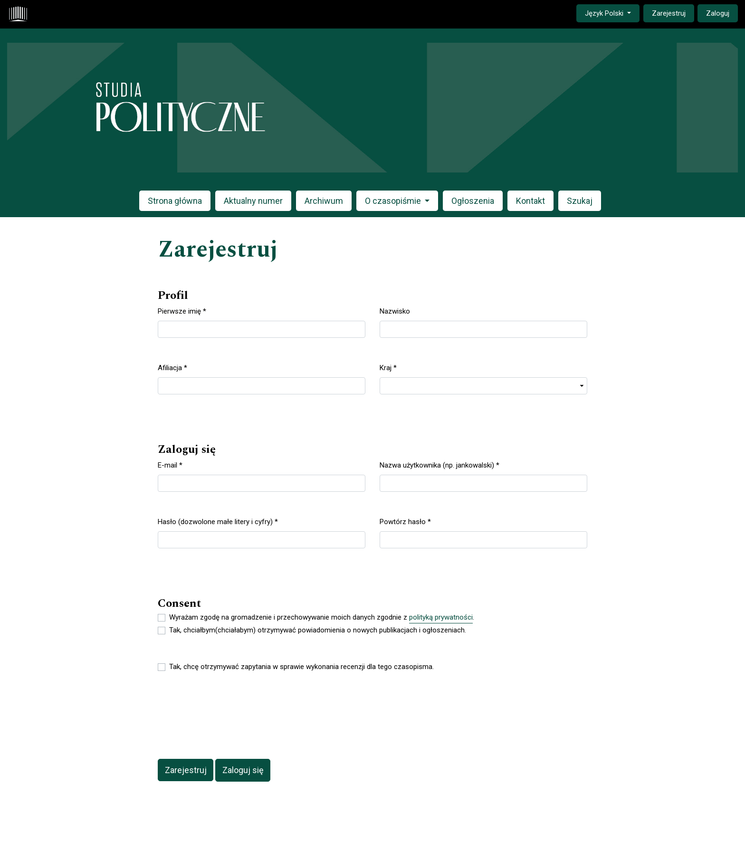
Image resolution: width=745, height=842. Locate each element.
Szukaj (579, 201)
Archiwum (324, 201)
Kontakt (530, 201)
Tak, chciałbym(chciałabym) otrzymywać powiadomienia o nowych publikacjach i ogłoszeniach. (317, 630)
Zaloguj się (243, 770)
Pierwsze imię (182, 311)
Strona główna (175, 201)
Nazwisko (395, 311)
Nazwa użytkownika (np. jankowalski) (439, 464)
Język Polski (612, 13)
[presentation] (230, 716)
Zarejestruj (669, 13)
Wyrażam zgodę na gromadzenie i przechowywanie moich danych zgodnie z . (321, 617)
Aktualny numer (253, 201)
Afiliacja (172, 367)
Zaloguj (717, 13)
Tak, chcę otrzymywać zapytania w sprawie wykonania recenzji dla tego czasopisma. (301, 666)
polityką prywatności (441, 617)
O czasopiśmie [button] (394, 201)
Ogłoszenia (472, 201)
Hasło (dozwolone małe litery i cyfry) (218, 521)
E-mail (170, 464)
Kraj (388, 367)
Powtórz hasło (405, 521)
